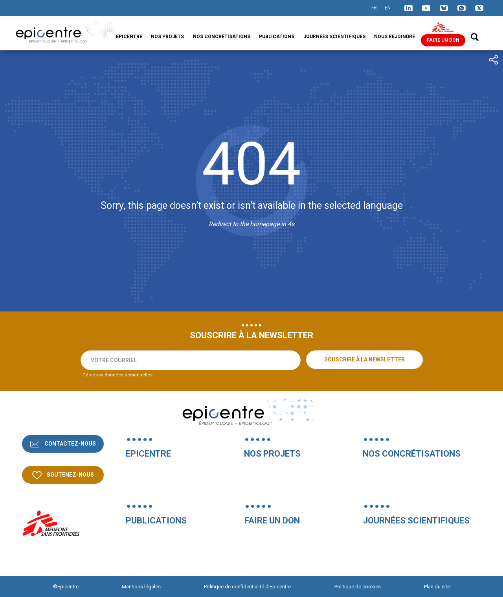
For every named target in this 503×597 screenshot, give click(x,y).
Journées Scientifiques (334, 36)
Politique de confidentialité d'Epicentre (247, 587)
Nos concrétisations (221, 36)
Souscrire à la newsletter (364, 359)
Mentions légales (141, 587)
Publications (276, 36)
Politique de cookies (357, 587)
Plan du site (437, 587)
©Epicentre (66, 587)
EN (388, 8)
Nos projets (167, 36)
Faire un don (443, 40)
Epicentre (129, 36)
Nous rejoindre (394, 36)
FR (374, 8)
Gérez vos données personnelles (117, 375)
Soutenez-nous (70, 475)
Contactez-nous (69, 443)
